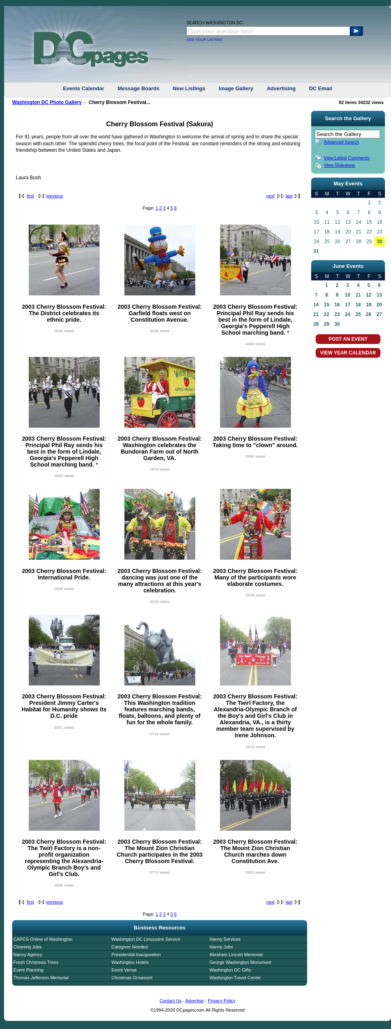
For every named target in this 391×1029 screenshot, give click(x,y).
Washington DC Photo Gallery (47, 102)
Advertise (194, 1000)
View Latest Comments (347, 157)
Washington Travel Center (235, 977)
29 (326, 324)
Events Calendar (83, 88)
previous (54, 195)
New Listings (189, 88)
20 (379, 305)
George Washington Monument (240, 962)
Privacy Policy (221, 1000)
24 (347, 314)
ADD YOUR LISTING (204, 40)
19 (368, 305)
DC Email (320, 88)
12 (368, 295)
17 (347, 305)
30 (379, 241)
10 (347, 295)
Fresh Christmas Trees (35, 962)
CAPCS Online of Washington (43, 939)
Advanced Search (341, 142)
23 (337, 314)
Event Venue (124, 969)
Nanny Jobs (221, 946)
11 (358, 295)
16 (337, 305)
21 (315, 314)
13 (379, 295)
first (30, 195)
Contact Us (171, 1000)
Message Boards (138, 88)
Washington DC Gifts (230, 969)
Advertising (281, 88)
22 (326, 314)
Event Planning (28, 969)
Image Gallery (236, 88)
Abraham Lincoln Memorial (236, 954)
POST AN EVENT (348, 339)
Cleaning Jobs (27, 946)
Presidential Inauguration (136, 954)
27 (379, 314)
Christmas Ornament (131, 977)
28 (315, 324)
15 (326, 305)
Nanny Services (225, 939)
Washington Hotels (130, 962)
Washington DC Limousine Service (145, 939)
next (270, 195)
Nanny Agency (27, 954)
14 (315, 305)
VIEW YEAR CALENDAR (348, 353)
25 (358, 314)
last (289, 195)
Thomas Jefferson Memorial (40, 977)
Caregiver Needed (129, 946)
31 (315, 251)
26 (368, 314)
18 (358, 305)
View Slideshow (339, 165)
